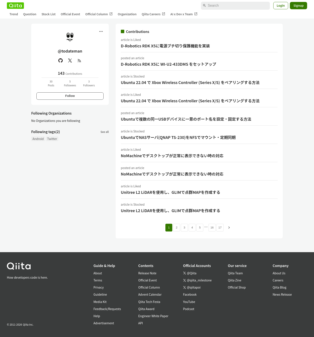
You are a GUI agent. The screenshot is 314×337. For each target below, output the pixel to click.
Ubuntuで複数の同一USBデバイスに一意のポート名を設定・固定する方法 (186, 119)
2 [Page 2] (176, 227)
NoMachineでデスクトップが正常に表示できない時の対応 (172, 155)
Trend (13, 14)
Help (96, 316)
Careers (278, 280)
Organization (127, 14)
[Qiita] (15, 5)
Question (29, 14)
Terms (97, 280)
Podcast (188, 309)
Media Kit (100, 302)
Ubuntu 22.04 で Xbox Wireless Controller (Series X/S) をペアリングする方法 (190, 82)
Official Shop (237, 287)
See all (105, 132)
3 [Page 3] (184, 227)
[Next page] (229, 227)
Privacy (98, 287)
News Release (282, 294)
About (97, 273)
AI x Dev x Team (183, 14)
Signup (298, 5)
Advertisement (103, 323)
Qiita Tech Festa (149, 302)
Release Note (147, 273)
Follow (70, 96)
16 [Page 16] (212, 227)
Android (38, 139)
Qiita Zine (234, 280)
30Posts (51, 83)
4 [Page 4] (192, 227)
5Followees (70, 83)
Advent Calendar (150, 294)
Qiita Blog (279, 287)
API (140, 323)
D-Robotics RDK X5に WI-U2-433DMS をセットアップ (168, 64)
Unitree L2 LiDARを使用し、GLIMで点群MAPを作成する (170, 192)
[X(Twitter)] (70, 60)
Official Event (70, 14)
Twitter (52, 139)
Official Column (99, 14)
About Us (279, 273)
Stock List (49, 14)
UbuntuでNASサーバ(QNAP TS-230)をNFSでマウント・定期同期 (178, 137)
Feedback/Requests (107, 309)
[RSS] (79, 60)
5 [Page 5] (200, 227)
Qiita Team (235, 273)
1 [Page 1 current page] (168, 227)
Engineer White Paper (153, 316)
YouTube (189, 302)
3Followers (89, 83)
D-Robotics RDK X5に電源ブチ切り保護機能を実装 (165, 45)
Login (281, 5)
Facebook (190, 294)
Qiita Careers (153, 14)
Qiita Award (146, 309)
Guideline (100, 294)
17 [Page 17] (220, 227)
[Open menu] (101, 31)
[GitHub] (60, 60)
